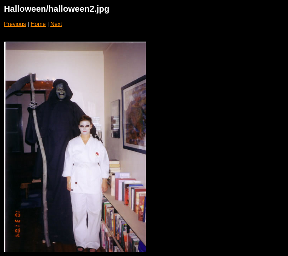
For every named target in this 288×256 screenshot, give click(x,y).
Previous (15, 24)
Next (56, 24)
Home (38, 24)
